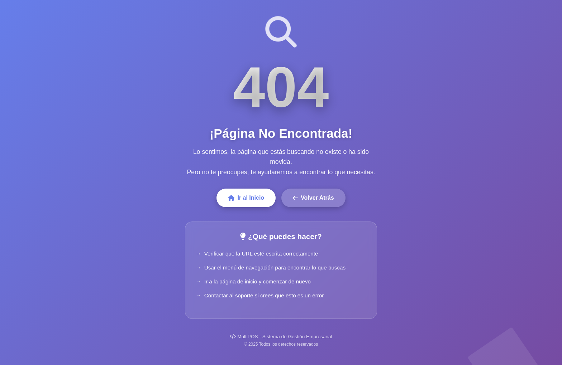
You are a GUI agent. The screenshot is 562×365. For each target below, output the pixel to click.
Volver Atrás (313, 198)
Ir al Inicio (246, 198)
